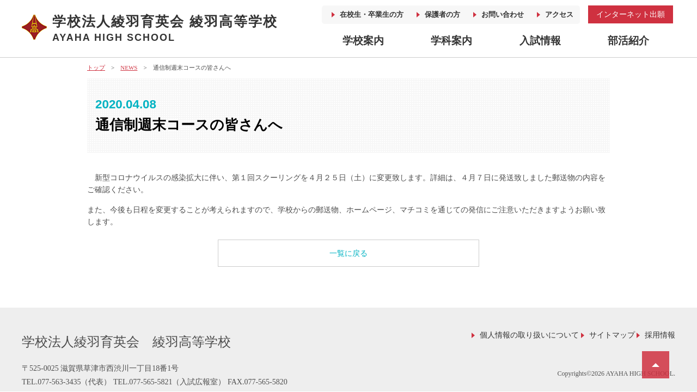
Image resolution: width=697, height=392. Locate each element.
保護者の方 (442, 14)
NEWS (128, 67)
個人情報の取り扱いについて (529, 335)
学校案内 (363, 40)
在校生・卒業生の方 (371, 14)
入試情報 (540, 40)
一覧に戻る (348, 253)
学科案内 (451, 40)
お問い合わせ (502, 14)
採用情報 (660, 335)
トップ (96, 67)
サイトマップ (612, 335)
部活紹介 (628, 40)
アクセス (559, 14)
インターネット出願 (630, 14)
